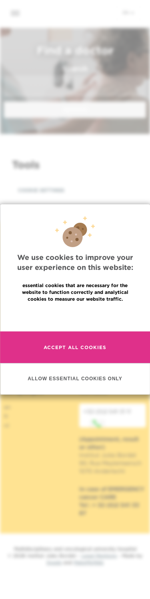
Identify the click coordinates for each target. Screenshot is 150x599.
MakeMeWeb (89, 562)
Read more (75, 316)
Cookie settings (41, 190)
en (128, 12)
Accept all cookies (75, 347)
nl (6, 425)
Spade (54, 562)
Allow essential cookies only (75, 378)
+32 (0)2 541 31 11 (107, 417)
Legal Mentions (99, 556)
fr (6, 416)
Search (75, 68)
